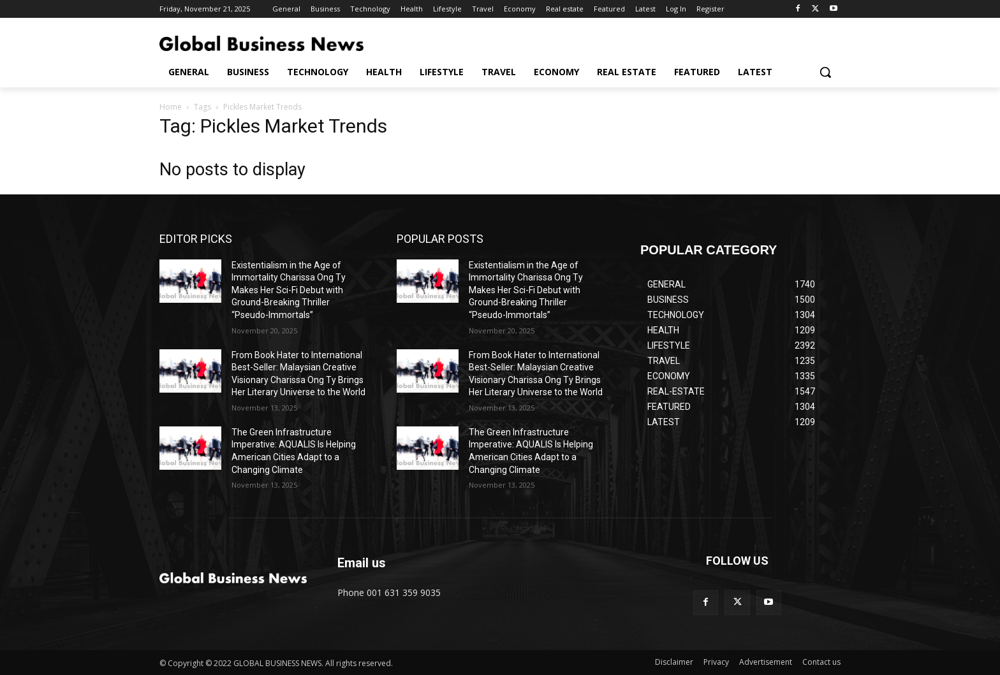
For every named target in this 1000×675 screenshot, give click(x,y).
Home (170, 106)
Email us (361, 562)
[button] (825, 72)
